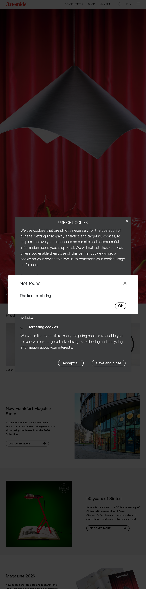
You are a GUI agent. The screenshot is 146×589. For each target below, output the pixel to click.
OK (121, 306)
